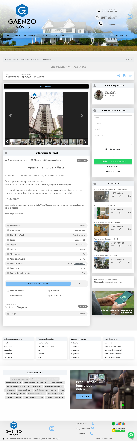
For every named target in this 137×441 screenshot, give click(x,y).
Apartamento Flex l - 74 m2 (104, 206)
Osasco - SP (24, 59)
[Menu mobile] (8, 35)
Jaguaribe (8, 350)
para (20, 379)
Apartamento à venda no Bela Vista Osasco (110, 189)
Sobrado (41, 353)
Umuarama (8, 346)
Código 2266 (48, 59)
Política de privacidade (104, 439)
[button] (11, 116)
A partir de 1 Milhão (112, 357)
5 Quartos (75, 357)
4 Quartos (75, 353)
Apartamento (36, 59)
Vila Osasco (8, 357)
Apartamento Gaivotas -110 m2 (106, 239)
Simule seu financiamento (60, 35)
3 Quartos (75, 350)
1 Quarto (74, 343)
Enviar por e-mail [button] (113, 149)
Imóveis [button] (15, 35)
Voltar (129, 59)
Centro (7, 343)
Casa (39, 350)
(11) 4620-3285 (108, 18)
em (13, 383)
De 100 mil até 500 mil (113, 350)
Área (39, 357)
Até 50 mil (108, 343)
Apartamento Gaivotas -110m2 (106, 255)
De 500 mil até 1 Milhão (113, 353)
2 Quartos (75, 346)
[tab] (11, 86)
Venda (15, 59)
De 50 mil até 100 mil (113, 346)
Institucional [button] (28, 35)
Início (7, 59)
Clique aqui (98, 282)
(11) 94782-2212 (109, 11)
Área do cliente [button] (119, 35)
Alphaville (8, 353)
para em (35, 383)
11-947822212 (110, 96)
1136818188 (109, 24)
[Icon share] (130, 16)
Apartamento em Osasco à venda (107, 222)
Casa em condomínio (46, 346)
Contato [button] (42, 35)
